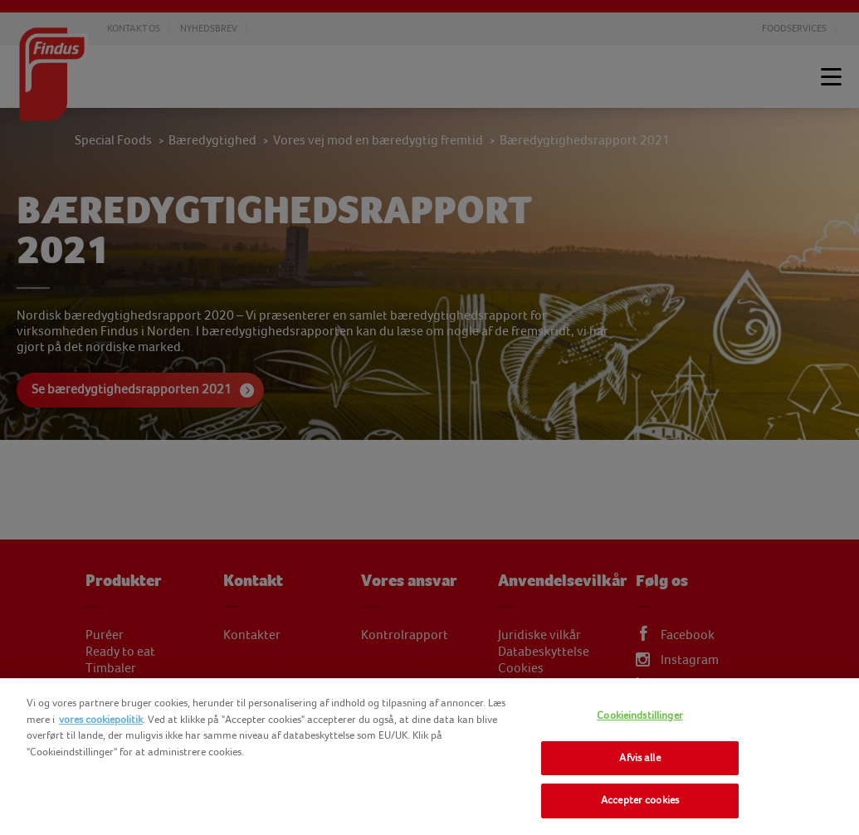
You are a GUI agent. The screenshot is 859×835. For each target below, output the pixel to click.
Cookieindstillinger (639, 715)
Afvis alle (639, 758)
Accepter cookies (640, 800)
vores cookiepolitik (101, 719)
